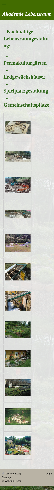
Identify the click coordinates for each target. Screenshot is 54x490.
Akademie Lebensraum (27, 14)
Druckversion (11, 473)
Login (49, 473)
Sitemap (6, 477)
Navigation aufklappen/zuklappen (27, 4)
